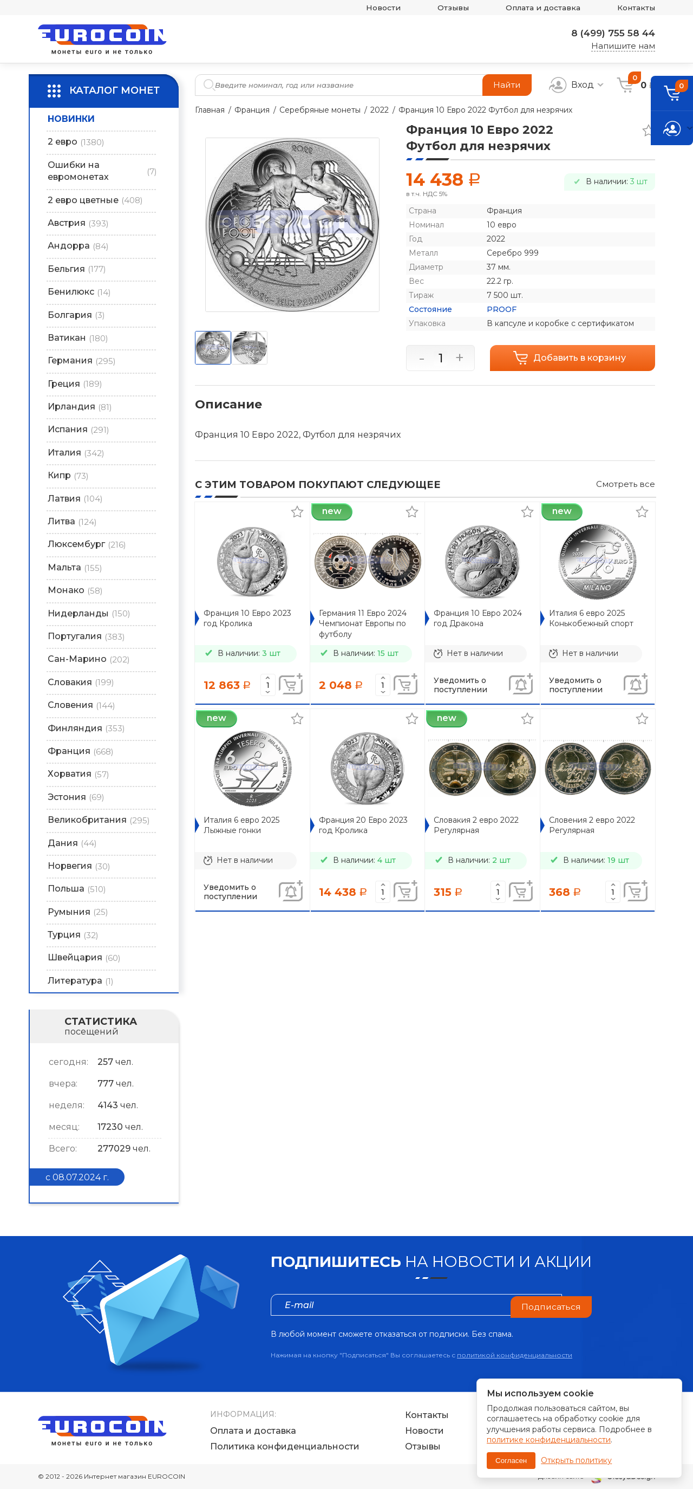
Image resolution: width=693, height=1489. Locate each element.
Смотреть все (625, 484)
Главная (210, 110)
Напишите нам (623, 46)
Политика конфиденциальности (284, 1447)
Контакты (634, 8)
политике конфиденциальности (549, 1440)
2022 (379, 110)
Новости (367, 8)
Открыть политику (576, 1460)
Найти (506, 85)
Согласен (511, 1461)
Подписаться (550, 1304)
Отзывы (440, 8)
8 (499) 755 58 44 (610, 33)
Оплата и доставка (535, 8)
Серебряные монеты (320, 110)
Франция (252, 110)
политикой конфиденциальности (514, 1355)
